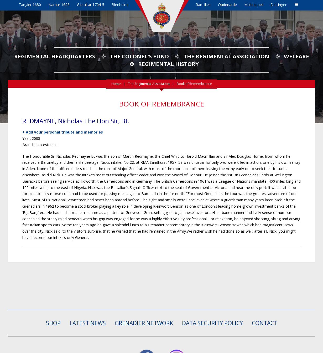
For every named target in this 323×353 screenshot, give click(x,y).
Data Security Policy (212, 323)
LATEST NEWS (88, 323)
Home (116, 83)
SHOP (53, 323)
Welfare (296, 56)
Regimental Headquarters (54, 56)
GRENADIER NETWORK (144, 323)
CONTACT (264, 323)
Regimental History (168, 64)
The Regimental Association (226, 56)
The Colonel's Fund (139, 56)
